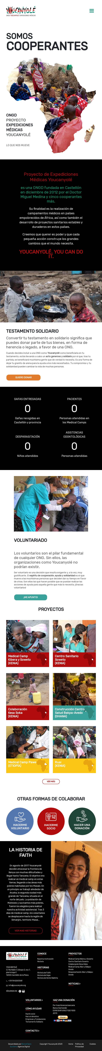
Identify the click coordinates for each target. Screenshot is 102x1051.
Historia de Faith (44, 973)
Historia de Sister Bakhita (47, 978)
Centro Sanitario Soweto (78, 961)
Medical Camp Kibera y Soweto (80, 959)
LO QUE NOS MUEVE (18, 145)
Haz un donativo (32, 1016)
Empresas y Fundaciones (36, 1019)
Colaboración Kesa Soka (78, 964)
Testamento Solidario (34, 1022)
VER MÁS (51, 781)
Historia (40, 961)
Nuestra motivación (45, 959)
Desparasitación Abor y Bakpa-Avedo (80, 973)
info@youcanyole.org (17, 985)
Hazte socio (30, 1014)
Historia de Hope (43, 975)
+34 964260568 (15, 981)
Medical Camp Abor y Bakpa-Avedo (79, 968)
